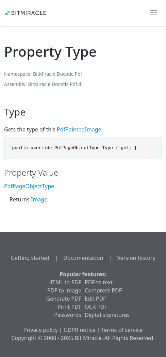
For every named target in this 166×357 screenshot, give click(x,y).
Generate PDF (63, 298)
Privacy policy (40, 330)
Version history (136, 258)
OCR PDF (96, 306)
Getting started (30, 258)
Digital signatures (107, 315)
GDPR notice (79, 330)
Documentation (83, 258)
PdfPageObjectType (29, 186)
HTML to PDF (64, 282)
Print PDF (69, 306)
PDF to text (99, 282)
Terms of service (122, 330)
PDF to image (64, 290)
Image (39, 199)
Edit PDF (95, 298)
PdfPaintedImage (79, 129)
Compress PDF (103, 290)
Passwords (67, 315)
